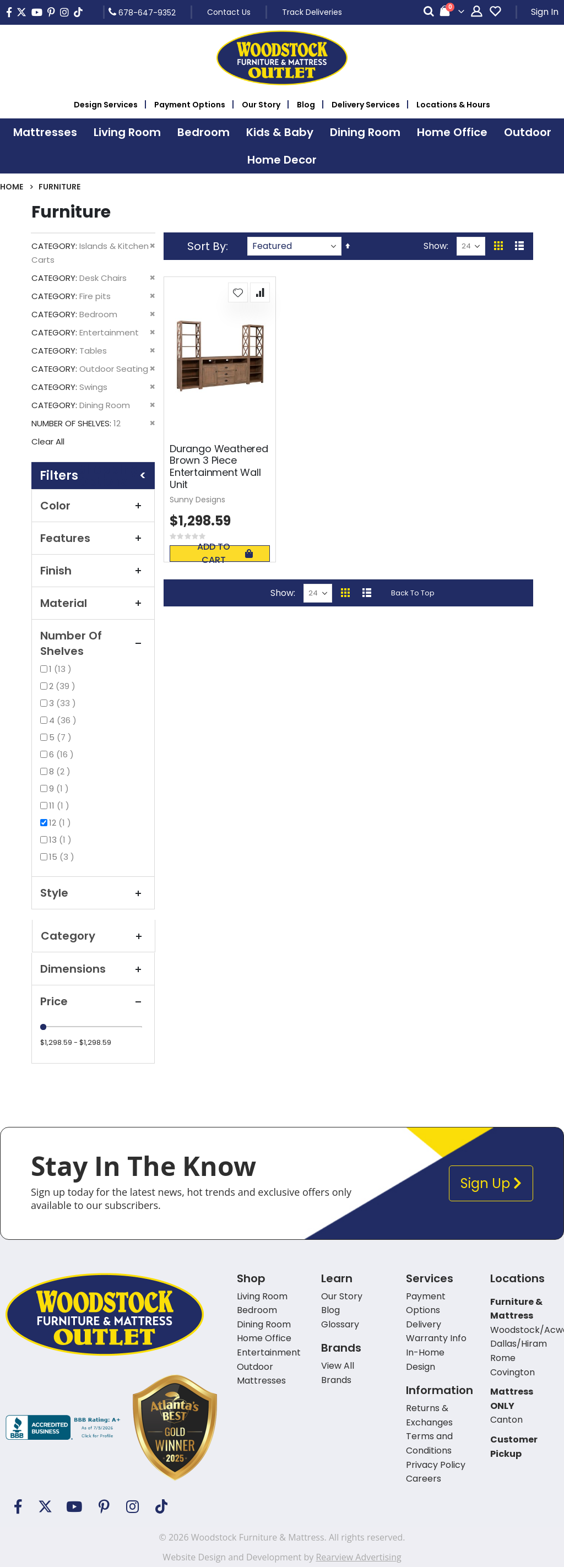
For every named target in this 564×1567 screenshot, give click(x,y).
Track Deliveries (312, 12)
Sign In (544, 12)
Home (11, 186)
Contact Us (229, 12)
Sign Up (491, 1183)
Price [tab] (93, 1001)
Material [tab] (93, 603)
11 (60, 805)
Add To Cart (224, 553)
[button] (238, 292)
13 (61, 839)
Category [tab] (94, 936)
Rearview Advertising (358, 1557)
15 (63, 857)
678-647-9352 (142, 12)
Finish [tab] (93, 570)
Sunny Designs (197, 499)
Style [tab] (93, 893)
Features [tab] (93, 538)
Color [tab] (93, 505)
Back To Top (413, 593)
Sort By (206, 246)
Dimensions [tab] (93, 969)
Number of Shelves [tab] (93, 643)
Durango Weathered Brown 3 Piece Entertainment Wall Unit (219, 466)
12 (61, 822)
